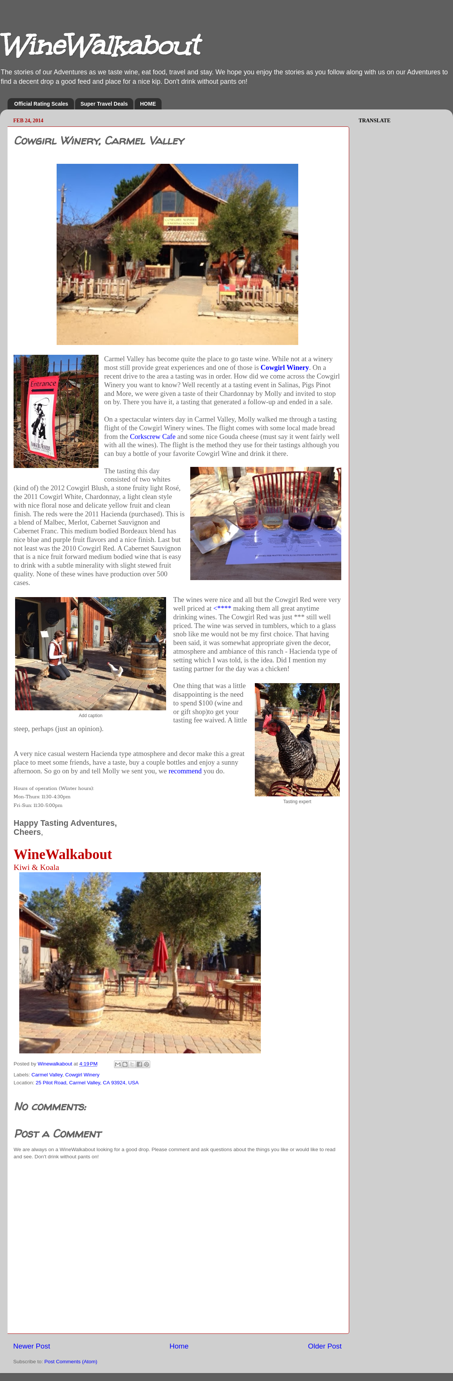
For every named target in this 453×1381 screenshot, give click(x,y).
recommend (185, 771)
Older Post (325, 1346)
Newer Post (31, 1346)
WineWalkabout (99, 45)
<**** (222, 608)
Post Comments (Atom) (71, 1361)
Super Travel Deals (104, 104)
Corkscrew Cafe (153, 436)
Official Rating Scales (41, 104)
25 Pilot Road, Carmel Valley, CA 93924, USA (87, 1082)
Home (178, 1346)
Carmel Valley (46, 1075)
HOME (148, 104)
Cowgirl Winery (284, 367)
